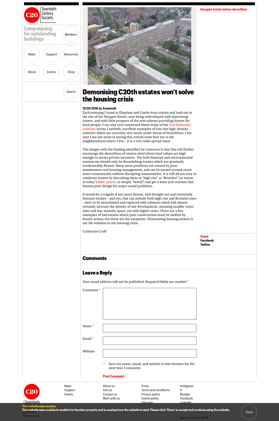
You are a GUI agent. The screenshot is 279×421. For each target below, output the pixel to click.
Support (51, 54)
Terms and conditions (155, 390)
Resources (71, 54)
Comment (91, 290)
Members (71, 34)
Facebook (207, 240)
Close (249, 412)
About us (109, 386)
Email (88, 339)
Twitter (205, 244)
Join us (107, 390)
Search (71, 91)
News (31, 54)
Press (145, 386)
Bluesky (185, 394)
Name (88, 326)
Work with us (111, 398)
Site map (147, 402)
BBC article (106, 182)
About (32, 72)
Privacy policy (150, 394)
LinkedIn (185, 402)
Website (89, 351)
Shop (71, 72)
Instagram (186, 386)
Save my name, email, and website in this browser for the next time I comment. (152, 366)
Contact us (110, 394)
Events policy (150, 398)
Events (51, 72)
